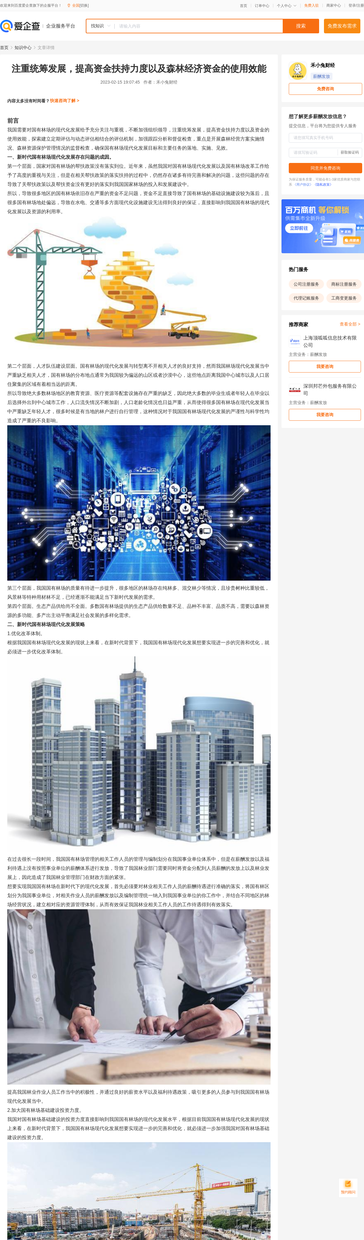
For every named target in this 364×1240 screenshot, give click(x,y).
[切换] (84, 5)
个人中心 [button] (287, 6)
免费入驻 (311, 5)
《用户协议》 (303, 184)
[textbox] (217, 26)
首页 (243, 6)
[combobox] (202, 26)
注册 (360, 5)
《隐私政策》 (323, 184)
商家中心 (333, 5)
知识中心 (23, 47)
